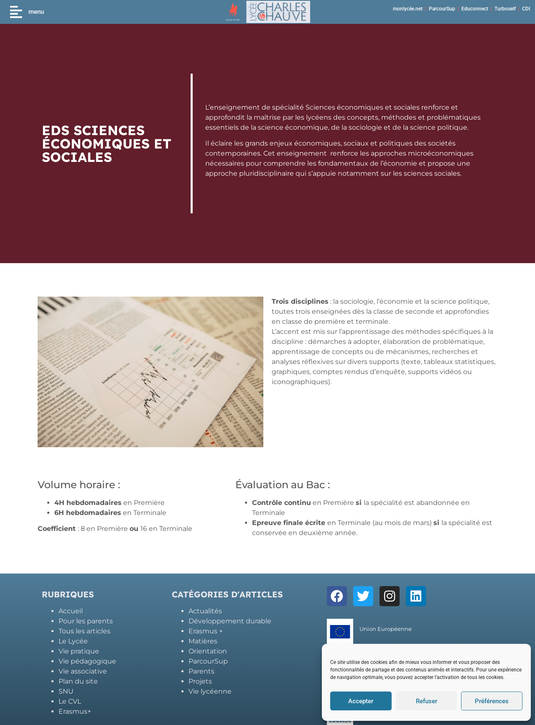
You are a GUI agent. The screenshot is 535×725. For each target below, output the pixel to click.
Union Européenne (385, 629)
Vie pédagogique (87, 661)
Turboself (505, 9)
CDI (526, 9)
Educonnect (474, 9)
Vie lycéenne (210, 691)
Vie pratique (79, 651)
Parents (201, 671)
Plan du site (78, 681)
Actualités (205, 611)
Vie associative (83, 671)
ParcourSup (442, 9)
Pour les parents (86, 621)
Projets (200, 681)
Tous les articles (84, 631)
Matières (203, 641)
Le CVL (70, 701)
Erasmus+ (75, 711)
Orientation (208, 651)
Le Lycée (73, 641)
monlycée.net (408, 9)
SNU (66, 691)
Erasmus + (206, 631)
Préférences (492, 701)
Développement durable (230, 621)
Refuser (426, 701)
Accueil (71, 611)
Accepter (360, 701)
